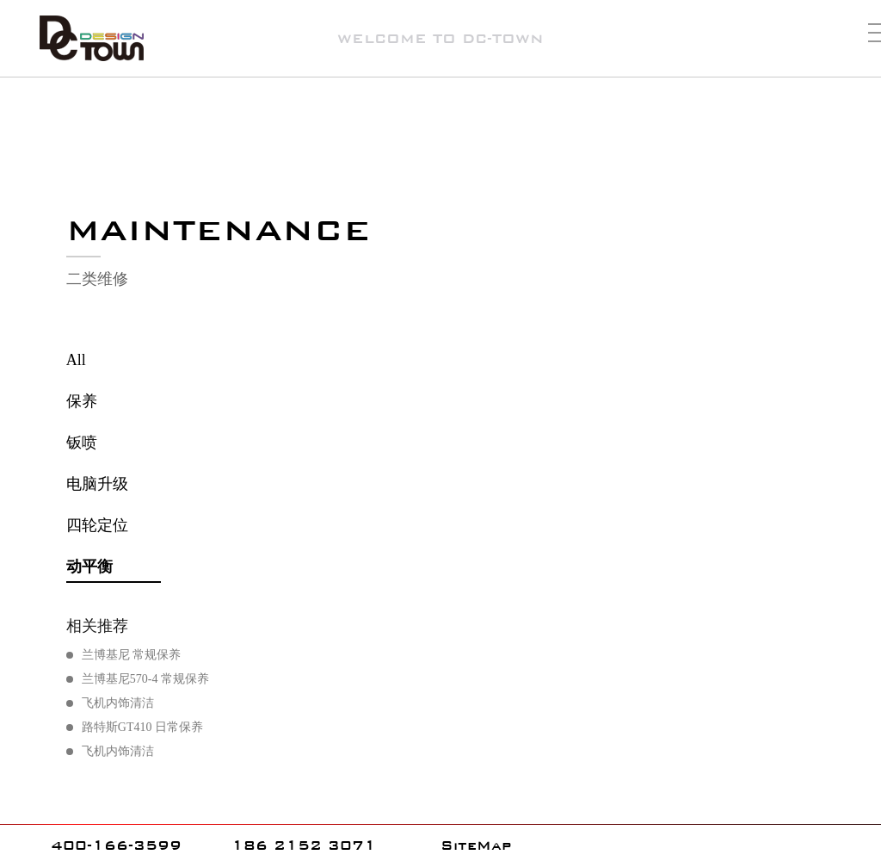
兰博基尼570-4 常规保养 (145, 678)
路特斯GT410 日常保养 (142, 727)
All (76, 359)
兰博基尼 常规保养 (132, 654)
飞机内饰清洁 (118, 703)
